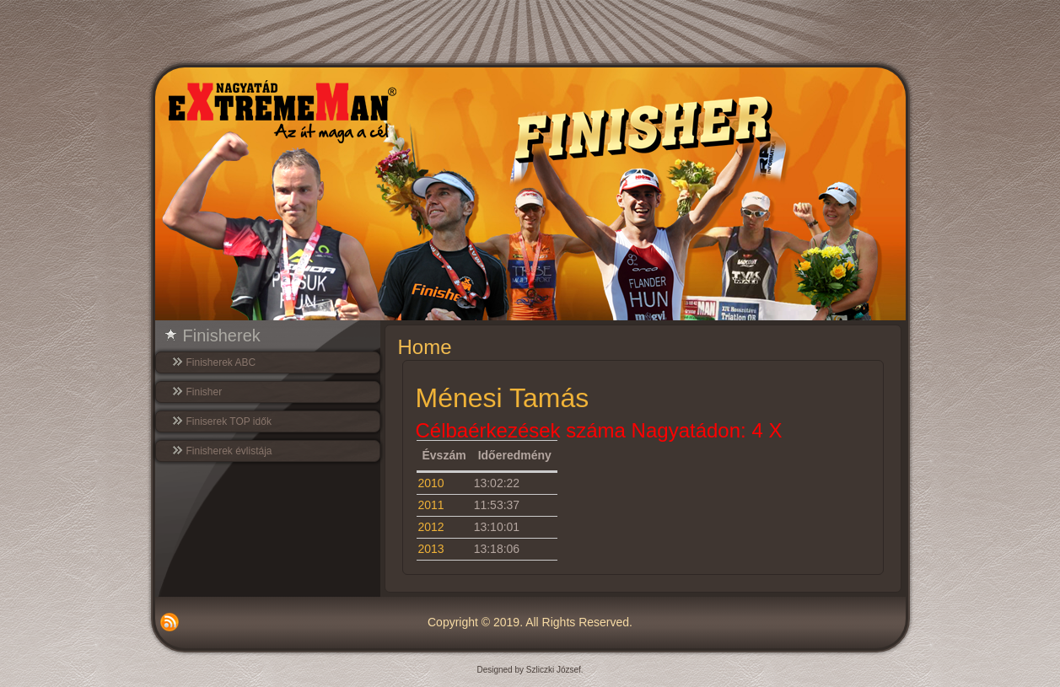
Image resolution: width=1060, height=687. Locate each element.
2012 (431, 527)
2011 (431, 505)
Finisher (204, 392)
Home (425, 346)
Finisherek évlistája (229, 451)
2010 (431, 483)
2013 (431, 549)
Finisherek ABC (221, 362)
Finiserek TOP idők (229, 421)
